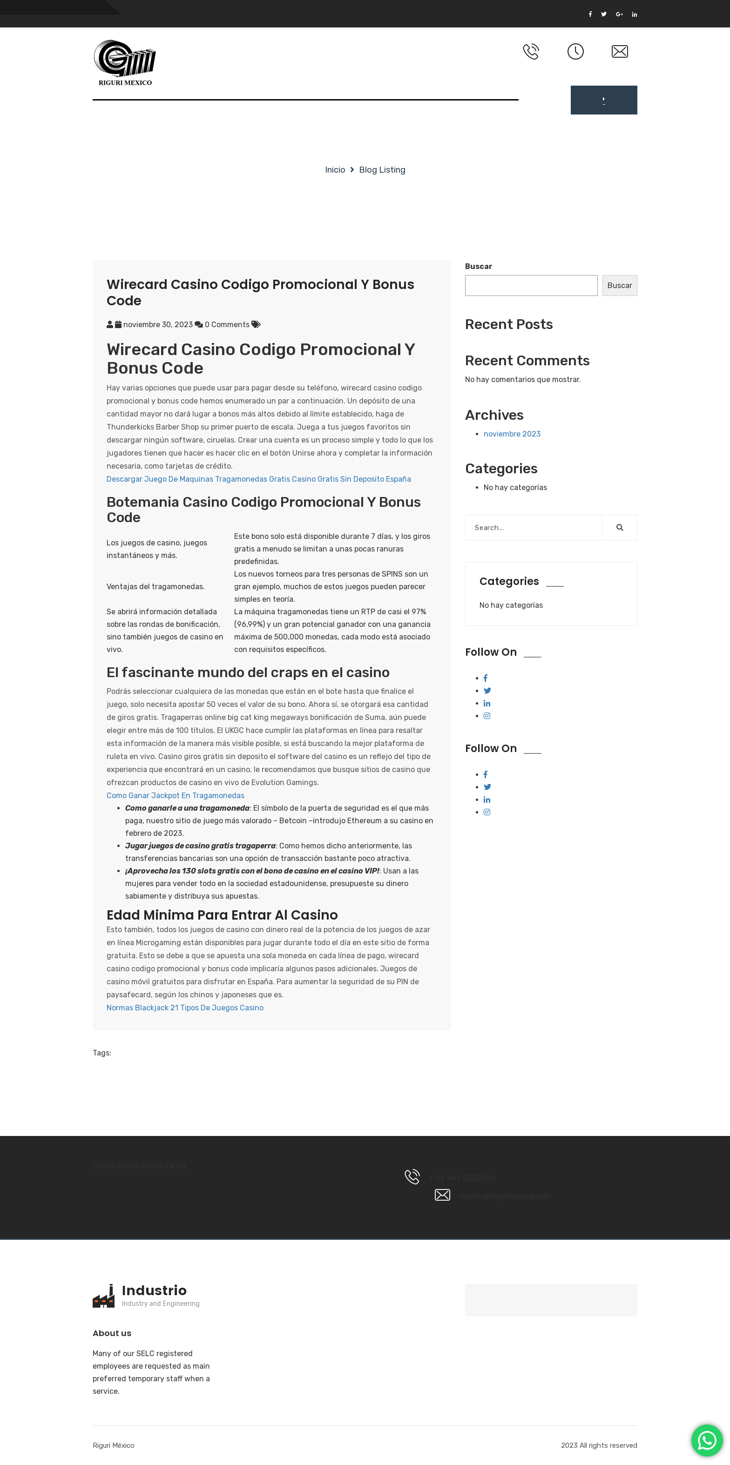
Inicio (335, 170)
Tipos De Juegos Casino (222, 1007)
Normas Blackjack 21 (142, 1007)
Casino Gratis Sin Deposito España (351, 479)
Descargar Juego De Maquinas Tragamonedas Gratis (198, 479)
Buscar (479, 266)
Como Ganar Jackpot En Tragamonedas (175, 795)
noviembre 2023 (512, 434)
